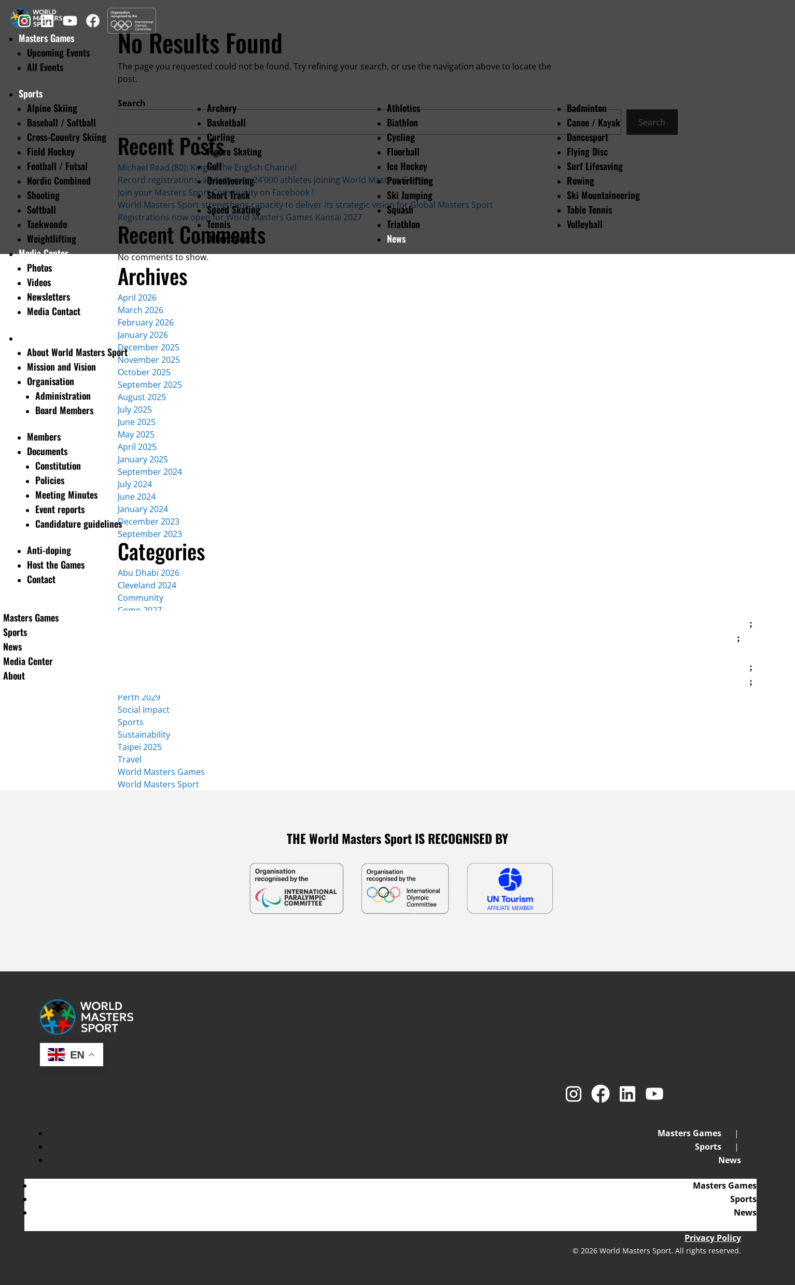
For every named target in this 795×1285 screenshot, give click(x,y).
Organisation (50, 381)
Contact (41, 579)
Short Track (228, 195)
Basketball (226, 122)
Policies (49, 480)
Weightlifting (51, 238)
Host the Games (56, 564)
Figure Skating (234, 151)
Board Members (64, 410)
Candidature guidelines (78, 523)
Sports (31, 93)
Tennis (218, 224)
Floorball (403, 151)
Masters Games (31, 617)
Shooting (43, 195)
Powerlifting (410, 180)
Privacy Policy (713, 1238)
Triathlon (403, 224)
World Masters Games (161, 772)
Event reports (60, 509)
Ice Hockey (407, 166)
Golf (214, 166)
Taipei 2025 (140, 747)
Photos (39, 267)
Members (44, 436)
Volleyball (585, 224)
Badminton (587, 108)
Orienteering (230, 180)
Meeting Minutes (66, 494)
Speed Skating (233, 209)
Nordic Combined (59, 180)
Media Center (43, 253)
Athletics (403, 108)
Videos (39, 282)
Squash (400, 209)
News (396, 238)
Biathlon (402, 122)
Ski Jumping (410, 195)
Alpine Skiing (52, 108)
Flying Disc (587, 151)
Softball (41, 209)
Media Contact (53, 311)
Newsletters (48, 296)
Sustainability (144, 734)
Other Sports (230, 238)
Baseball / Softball (61, 122)
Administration (63, 395)
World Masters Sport (158, 784)
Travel (130, 759)
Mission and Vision (61, 366)
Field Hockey (51, 151)
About (29, 337)
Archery (221, 108)
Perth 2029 (139, 697)
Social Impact (144, 709)
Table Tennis (589, 209)
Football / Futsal (57, 166)
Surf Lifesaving (595, 166)
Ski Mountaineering (603, 195)
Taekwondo (47, 224)
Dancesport (587, 137)
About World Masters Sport (77, 352)
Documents (47, 451)
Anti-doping (49, 550)
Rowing (580, 180)
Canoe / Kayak (593, 122)
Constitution (58, 465)
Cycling (401, 137)
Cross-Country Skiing (66, 137)
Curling (221, 137)
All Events (45, 67)
